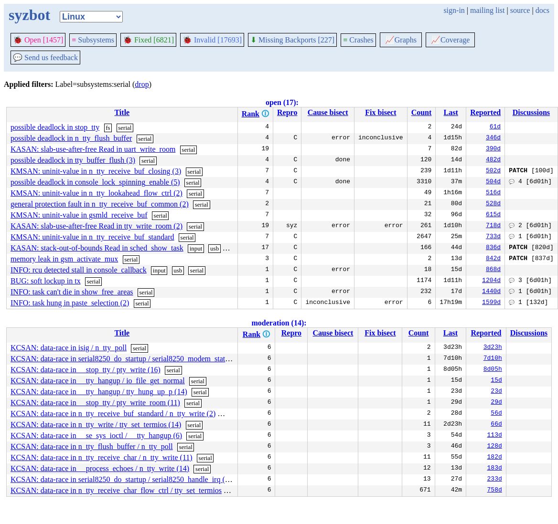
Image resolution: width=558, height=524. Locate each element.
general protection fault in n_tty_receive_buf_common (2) (100, 204)
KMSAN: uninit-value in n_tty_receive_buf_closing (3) (96, 171)
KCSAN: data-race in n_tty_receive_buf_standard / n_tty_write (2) (113, 413)
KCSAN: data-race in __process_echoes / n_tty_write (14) (100, 468)
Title (121, 112)
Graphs (401, 40)
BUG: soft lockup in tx (46, 281)
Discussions (531, 112)
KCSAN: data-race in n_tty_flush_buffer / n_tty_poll (92, 446)
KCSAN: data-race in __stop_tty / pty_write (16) (86, 370)
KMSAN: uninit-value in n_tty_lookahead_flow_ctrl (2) (96, 193)
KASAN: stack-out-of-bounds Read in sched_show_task (97, 248)
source (520, 10)
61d (495, 127)
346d (493, 138)
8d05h (492, 370)
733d (493, 237)
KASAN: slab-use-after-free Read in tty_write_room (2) (96, 226)
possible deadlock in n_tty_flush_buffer (71, 138)
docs (542, 10)
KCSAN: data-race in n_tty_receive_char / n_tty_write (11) (102, 457)
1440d (491, 292)
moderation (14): (278, 323)
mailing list (487, 10)
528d (493, 204)
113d (494, 435)
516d (493, 193)
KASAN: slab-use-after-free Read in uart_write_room (93, 149)
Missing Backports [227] (292, 40)
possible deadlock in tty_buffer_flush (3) (73, 160)
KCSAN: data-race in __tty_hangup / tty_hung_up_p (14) (99, 392)
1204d (491, 281)
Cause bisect (328, 112)
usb (214, 248)
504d (493, 182)
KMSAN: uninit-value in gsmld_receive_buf (79, 215)
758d (494, 490)
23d (496, 392)
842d (493, 259)
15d (496, 381)
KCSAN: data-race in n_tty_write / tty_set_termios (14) (96, 424)
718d (493, 226)
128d (494, 446)
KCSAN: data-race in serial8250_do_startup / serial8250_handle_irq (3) (121, 479)
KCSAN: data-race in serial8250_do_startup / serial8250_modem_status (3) (127, 359)
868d (493, 270)
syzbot (29, 14)
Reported (485, 112)
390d (493, 149)
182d (494, 457)
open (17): (282, 102)
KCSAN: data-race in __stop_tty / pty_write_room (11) (95, 402)
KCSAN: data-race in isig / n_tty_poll (69, 348)
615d (493, 215)
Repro (287, 112)
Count (421, 112)
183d (494, 468)
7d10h (492, 359)
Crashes (358, 40)
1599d (491, 303)
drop (142, 84)
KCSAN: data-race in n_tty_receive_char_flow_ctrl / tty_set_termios (116, 490)
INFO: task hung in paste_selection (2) (70, 303)
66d (496, 424)
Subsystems (93, 40)
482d (493, 160)
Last (451, 112)
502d (493, 171)
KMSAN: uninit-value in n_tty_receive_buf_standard (92, 237)
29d (496, 402)
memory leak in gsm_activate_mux (64, 259)
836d (493, 248)
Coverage (450, 40)
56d (496, 413)
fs (108, 127)
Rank (250, 114)
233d (494, 479)
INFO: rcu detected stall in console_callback (79, 270)
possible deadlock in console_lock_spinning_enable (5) (95, 182)
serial (124, 127)
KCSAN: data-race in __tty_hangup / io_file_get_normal (98, 381)
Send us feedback (45, 57)
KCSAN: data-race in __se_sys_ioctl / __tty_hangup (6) (96, 435)
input (196, 248)
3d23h (492, 348)
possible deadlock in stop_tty (55, 127)
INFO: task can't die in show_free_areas (72, 292)
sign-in (453, 10)
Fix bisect (380, 112)
